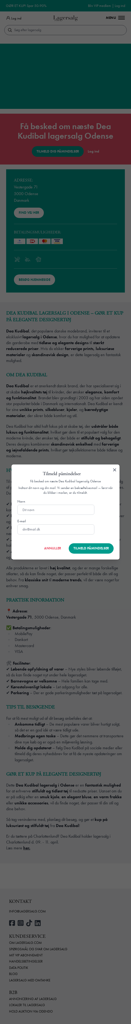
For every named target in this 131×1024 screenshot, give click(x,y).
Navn (21, 501)
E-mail (21, 521)
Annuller (52, 548)
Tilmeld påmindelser (91, 548)
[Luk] (115, 470)
